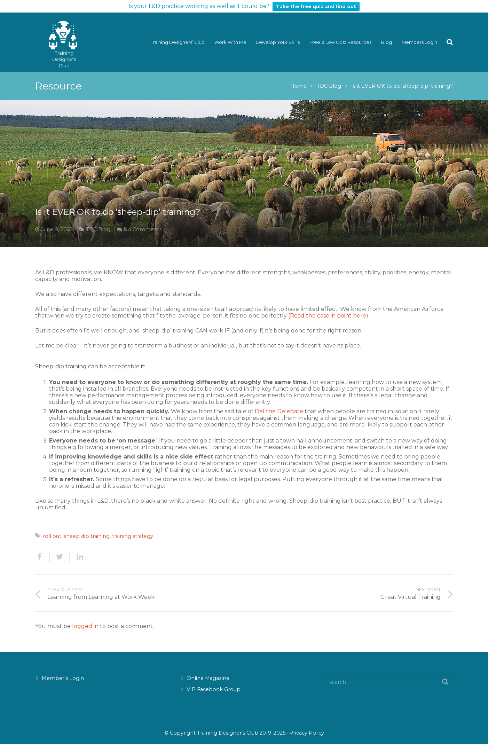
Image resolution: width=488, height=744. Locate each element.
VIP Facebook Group (214, 683)
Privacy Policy (306, 726)
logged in (85, 620)
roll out (52, 530)
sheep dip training (87, 530)
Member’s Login (63, 672)
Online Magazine (208, 672)
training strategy (132, 530)
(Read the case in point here (327, 309)
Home (298, 79)
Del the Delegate (279, 405)
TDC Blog (329, 79)
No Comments (143, 223)
